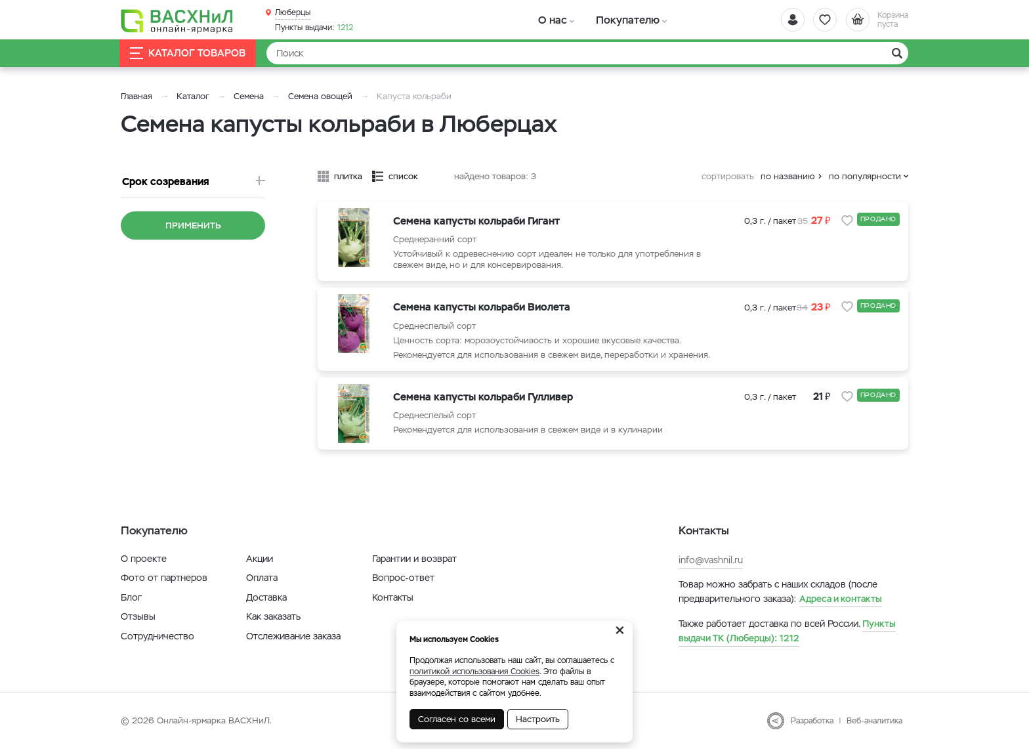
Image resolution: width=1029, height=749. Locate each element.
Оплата (262, 578)
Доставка (266, 597)
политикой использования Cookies (474, 671)
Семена (249, 96)
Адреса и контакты (840, 599)
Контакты (392, 597)
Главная (136, 96)
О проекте (144, 559)
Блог (131, 597)
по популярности (865, 176)
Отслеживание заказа (293, 636)
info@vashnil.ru (711, 560)
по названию (788, 176)
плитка (348, 176)
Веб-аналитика (874, 721)
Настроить (538, 719)
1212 (314, 27)
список (403, 176)
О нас (549, 19)
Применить (193, 225)
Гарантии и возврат (414, 559)
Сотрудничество (157, 636)
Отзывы (138, 616)
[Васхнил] (180, 20)
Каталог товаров (189, 53)
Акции (259, 559)
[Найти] (587, 53)
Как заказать (273, 616)
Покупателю (615, 19)
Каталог (193, 96)
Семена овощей (320, 96)
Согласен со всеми (456, 719)
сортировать (728, 176)
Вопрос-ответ (403, 578)
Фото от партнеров (164, 578)
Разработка (812, 721)
